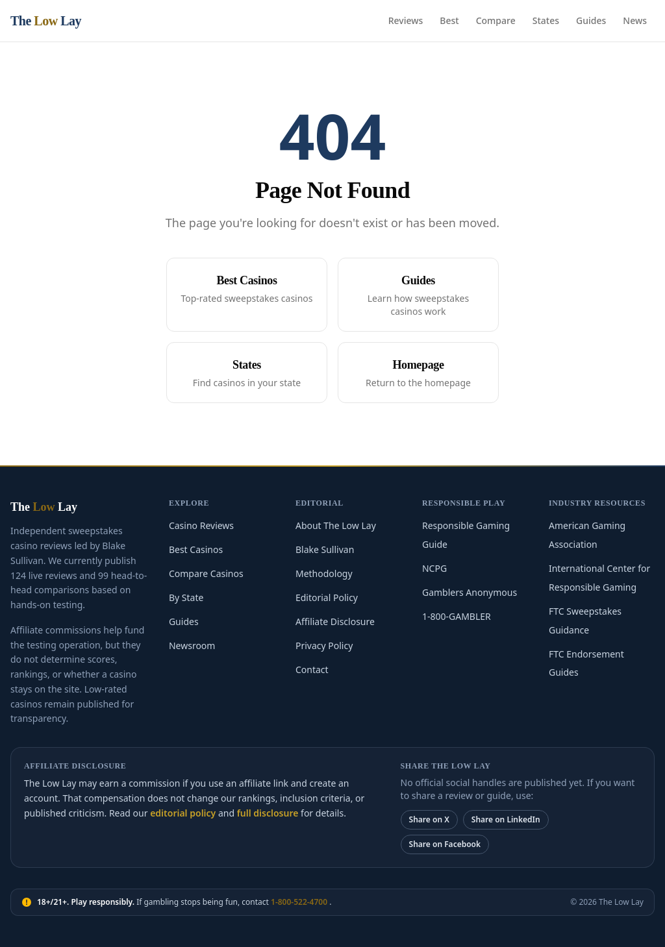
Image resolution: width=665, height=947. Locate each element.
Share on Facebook (445, 844)
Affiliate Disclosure (335, 621)
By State (186, 597)
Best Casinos (196, 549)
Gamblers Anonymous (469, 592)
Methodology (324, 573)
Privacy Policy (324, 645)
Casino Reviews (201, 525)
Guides (591, 20)
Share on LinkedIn (505, 819)
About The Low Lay (335, 525)
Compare (496, 20)
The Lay (45, 21)
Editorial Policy (326, 597)
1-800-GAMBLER (456, 616)
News (635, 20)
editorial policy (183, 813)
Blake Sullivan (324, 549)
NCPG (434, 568)
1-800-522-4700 (300, 901)
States (546, 20)
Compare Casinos (206, 573)
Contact (312, 669)
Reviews (405, 20)
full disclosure (268, 813)
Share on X (429, 819)
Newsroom (192, 645)
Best (449, 20)
